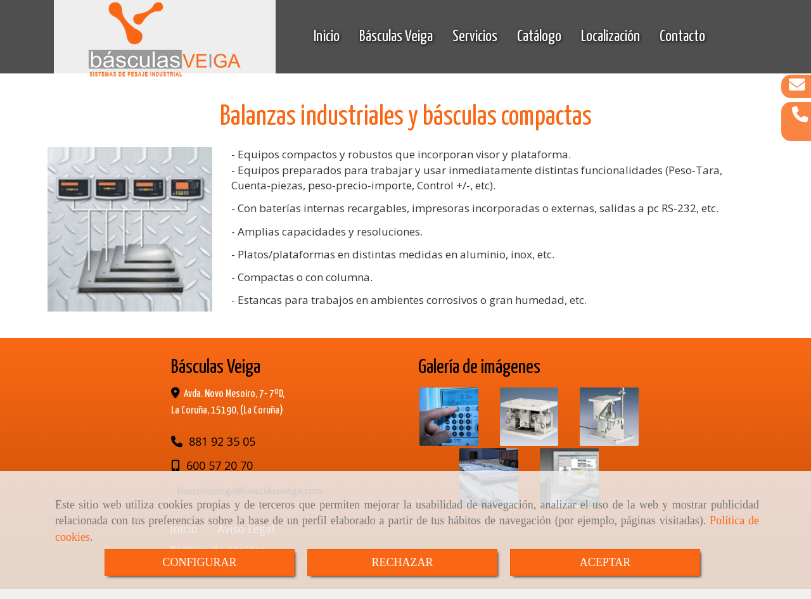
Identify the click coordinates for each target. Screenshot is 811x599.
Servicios (474, 38)
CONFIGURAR (199, 562)
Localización (610, 38)
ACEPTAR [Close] (605, 562)
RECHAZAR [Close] (402, 562)
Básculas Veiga (396, 38)
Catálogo (539, 38)
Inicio (327, 38)
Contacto (682, 38)
